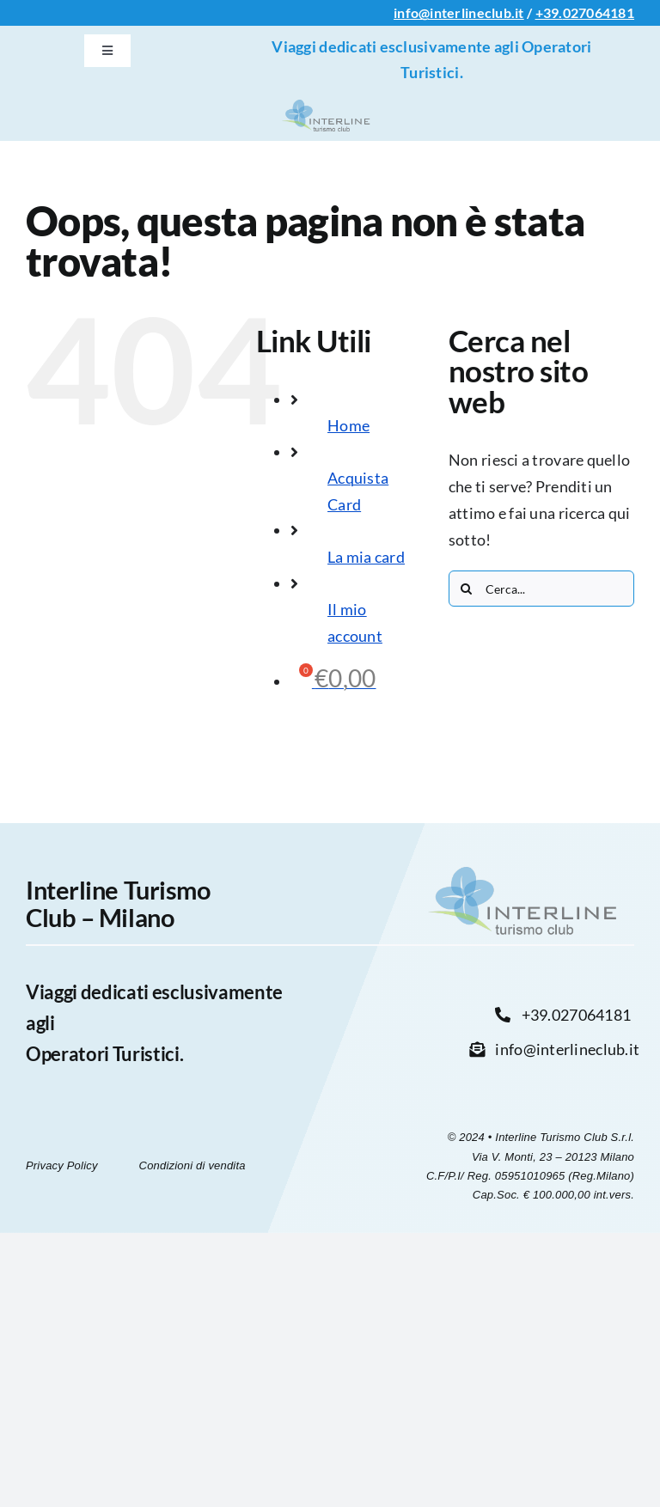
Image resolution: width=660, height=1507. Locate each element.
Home (348, 425)
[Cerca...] (541, 588)
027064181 (598, 12)
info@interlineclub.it (459, 12)
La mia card (366, 556)
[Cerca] (467, 588)
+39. (549, 12)
